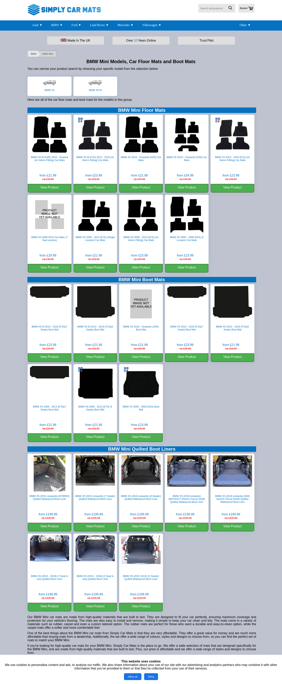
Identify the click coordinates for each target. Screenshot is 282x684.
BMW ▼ (57, 25)
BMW (33, 54)
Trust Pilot (206, 40)
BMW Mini (47, 54)
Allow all (132, 676)
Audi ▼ (37, 25)
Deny (151, 676)
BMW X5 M (95, 89)
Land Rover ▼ (99, 25)
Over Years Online (141, 40)
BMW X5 (49, 89)
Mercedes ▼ (126, 25)
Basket (246, 8)
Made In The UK (75, 40)
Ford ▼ (76, 25)
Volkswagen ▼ (151, 25)
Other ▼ (245, 25)
